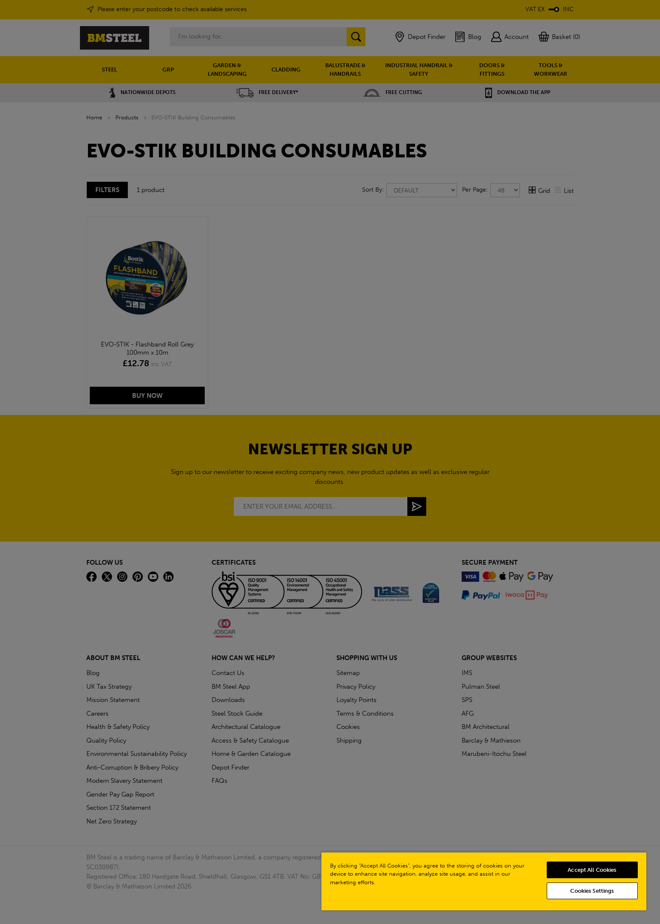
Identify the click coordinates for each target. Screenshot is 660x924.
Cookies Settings (592, 891)
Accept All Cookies (592, 870)
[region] (483, 881)
